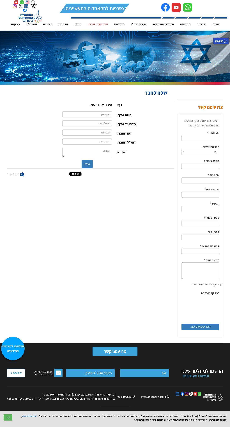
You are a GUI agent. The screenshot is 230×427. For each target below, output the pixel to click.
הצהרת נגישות (64, 394)
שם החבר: (124, 133)
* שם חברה (213, 133)
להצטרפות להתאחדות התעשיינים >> (94, 8)
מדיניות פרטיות (105, 394)
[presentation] (204, 308)
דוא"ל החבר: (126, 142)
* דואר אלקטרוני (209, 246)
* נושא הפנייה (211, 260)
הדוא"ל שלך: (126, 124)
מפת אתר (48, 394)
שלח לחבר (13, 174)
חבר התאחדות (211, 147)
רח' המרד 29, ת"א (50, 399)
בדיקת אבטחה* (210, 293)
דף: (119, 104)
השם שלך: (124, 115)
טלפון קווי (213, 232)
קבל (8, 417)
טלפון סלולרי (211, 218)
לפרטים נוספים (29, 416)
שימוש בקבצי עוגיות (84, 394)
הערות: (122, 151)
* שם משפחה (211, 189)
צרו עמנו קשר (115, 351)
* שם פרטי (213, 175)
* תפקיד (214, 203)
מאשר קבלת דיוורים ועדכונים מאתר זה (205, 285)
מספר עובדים (211, 161)
